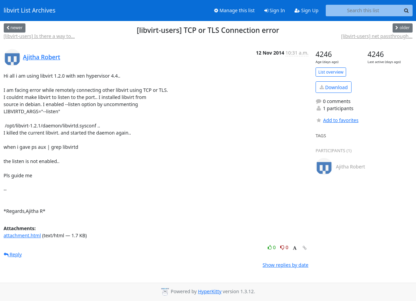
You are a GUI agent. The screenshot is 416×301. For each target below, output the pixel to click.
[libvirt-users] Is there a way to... (39, 36)
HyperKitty (209, 291)
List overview (330, 72)
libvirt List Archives (30, 10)
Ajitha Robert (41, 57)
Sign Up (307, 10)
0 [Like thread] (272, 247)
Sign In (274, 10)
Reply (13, 254)
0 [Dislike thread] (284, 247)
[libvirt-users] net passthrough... (376, 36)
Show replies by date (285, 265)
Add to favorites (337, 120)
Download (334, 87)
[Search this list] (363, 10)
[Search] (406, 10)
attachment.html (22, 235)
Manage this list (234, 10)
